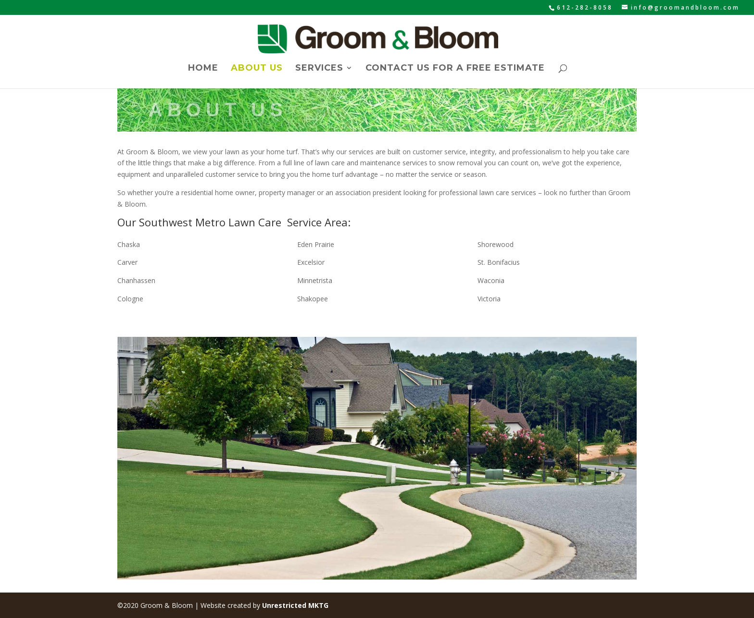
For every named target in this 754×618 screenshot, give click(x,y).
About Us (257, 68)
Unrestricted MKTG (295, 605)
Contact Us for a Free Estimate (455, 68)
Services (319, 68)
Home (203, 68)
